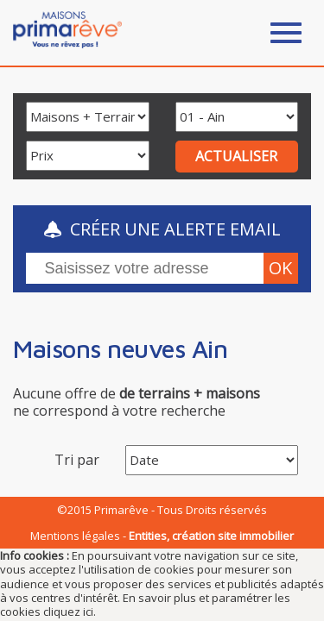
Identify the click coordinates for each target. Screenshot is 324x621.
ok (280, 267)
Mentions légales (75, 535)
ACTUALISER (236, 156)
